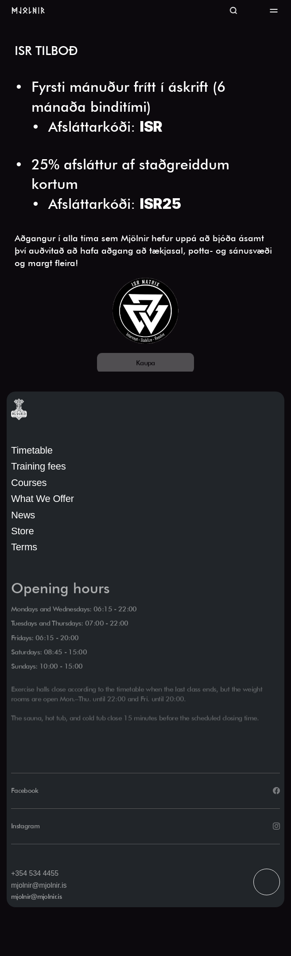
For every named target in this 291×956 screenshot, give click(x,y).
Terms (24, 546)
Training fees (38, 466)
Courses (29, 482)
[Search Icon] (233, 10)
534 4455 (43, 873)
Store (22, 531)
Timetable (32, 450)
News (23, 515)
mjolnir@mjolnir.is (39, 885)
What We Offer (42, 498)
